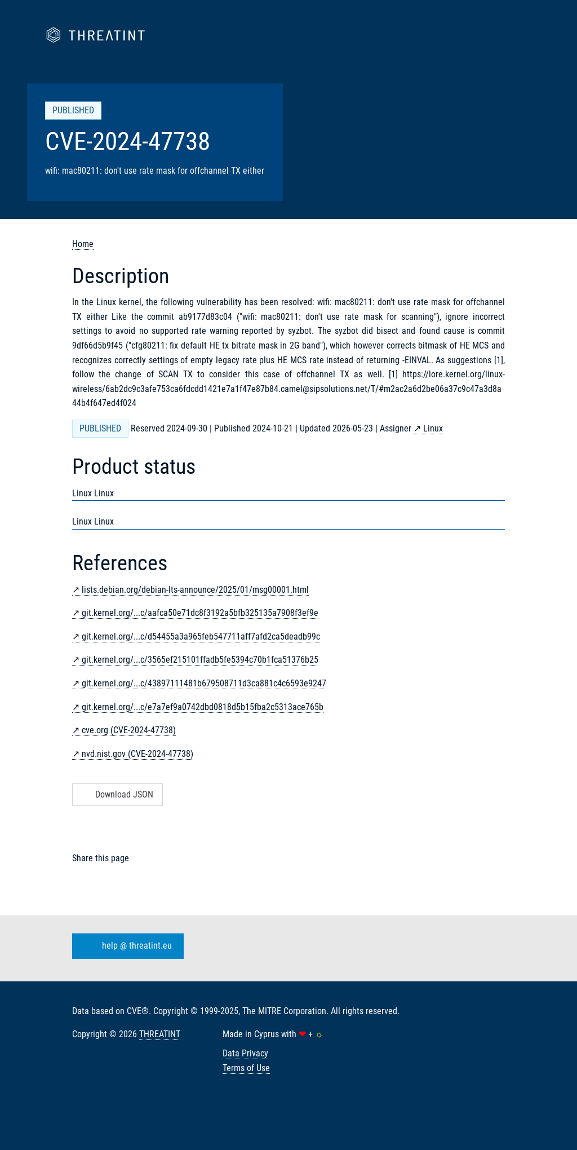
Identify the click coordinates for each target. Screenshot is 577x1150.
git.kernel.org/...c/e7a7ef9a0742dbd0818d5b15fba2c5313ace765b (202, 707)
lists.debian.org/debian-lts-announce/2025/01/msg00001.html (195, 589)
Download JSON (116, 794)
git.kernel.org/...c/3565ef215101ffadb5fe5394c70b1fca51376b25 (200, 659)
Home (83, 244)
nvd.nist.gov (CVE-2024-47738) (137, 753)
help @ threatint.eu (125, 946)
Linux (433, 428)
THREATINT (159, 1034)
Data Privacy (245, 1053)
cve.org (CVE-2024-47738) (129, 730)
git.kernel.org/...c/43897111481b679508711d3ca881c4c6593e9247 (204, 683)
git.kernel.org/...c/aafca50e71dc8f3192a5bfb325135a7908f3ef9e (200, 612)
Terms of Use (246, 1068)
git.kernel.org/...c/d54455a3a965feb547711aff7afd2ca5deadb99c (201, 636)
